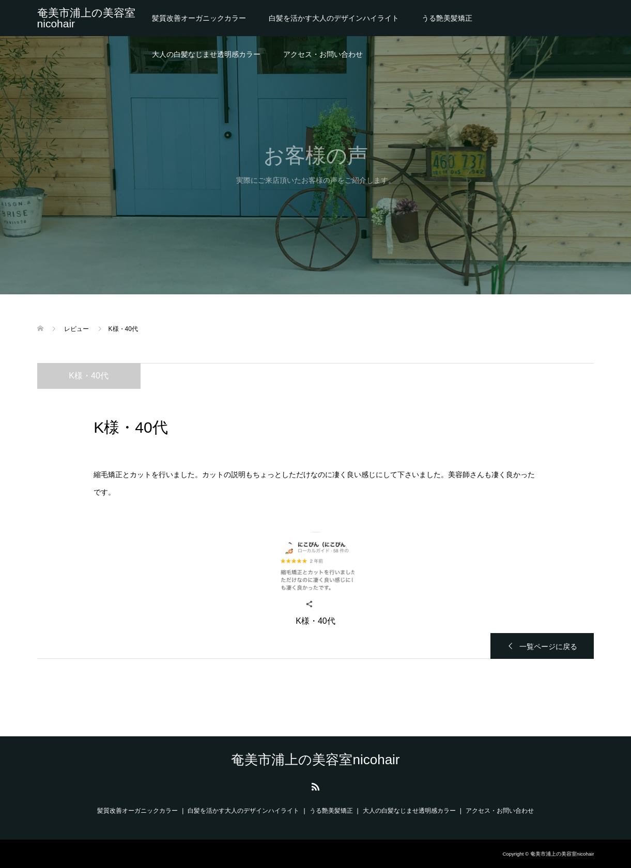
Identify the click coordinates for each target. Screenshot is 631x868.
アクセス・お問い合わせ (323, 54)
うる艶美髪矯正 (447, 18)
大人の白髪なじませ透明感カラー (206, 54)
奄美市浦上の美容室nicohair (86, 18)
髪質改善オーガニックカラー (199, 18)
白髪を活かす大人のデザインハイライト (334, 18)
